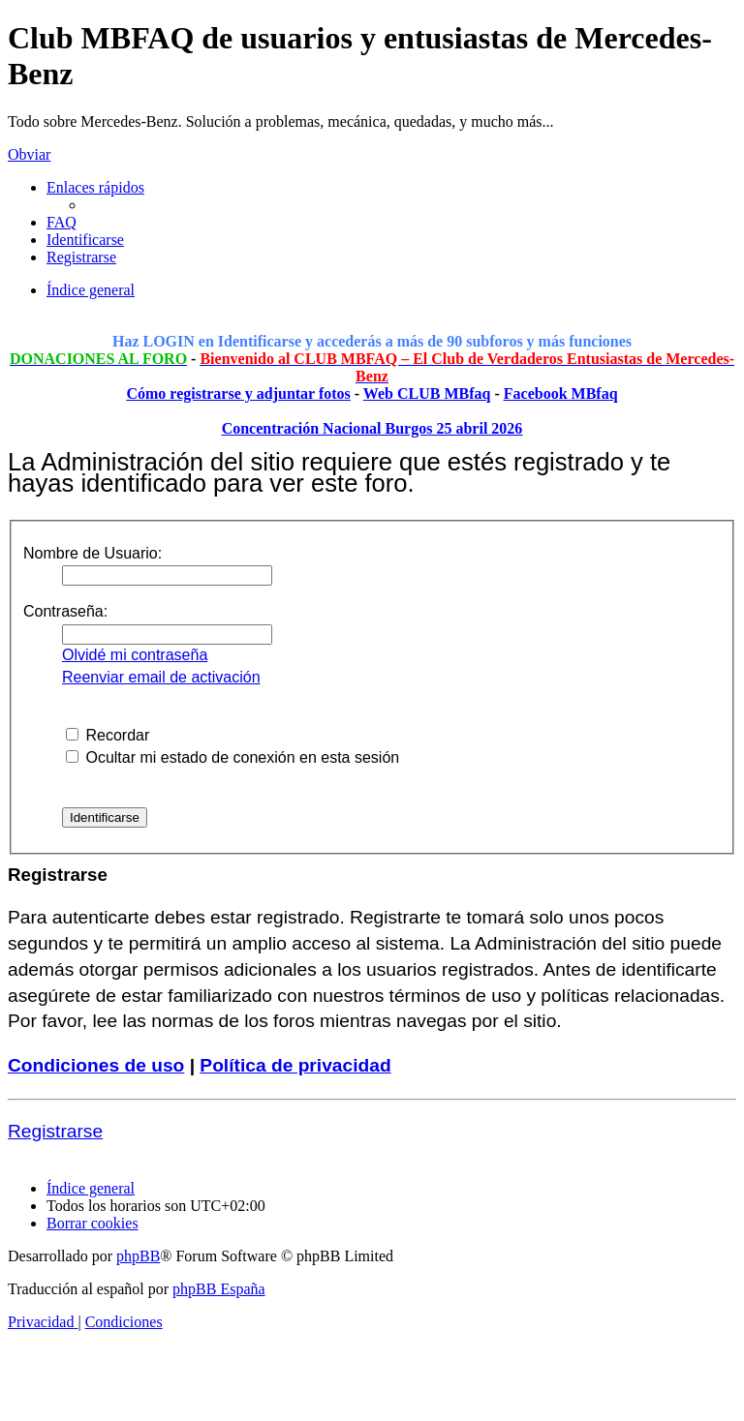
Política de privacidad (295, 1065)
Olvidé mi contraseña (134, 655)
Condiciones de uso (96, 1065)
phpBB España (218, 1289)
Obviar (29, 154)
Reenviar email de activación (161, 677)
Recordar (107, 735)
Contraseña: (65, 611)
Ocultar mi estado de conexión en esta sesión (232, 757)
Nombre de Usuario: (92, 553)
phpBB (138, 1256)
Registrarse (55, 1131)
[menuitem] (61, 222)
